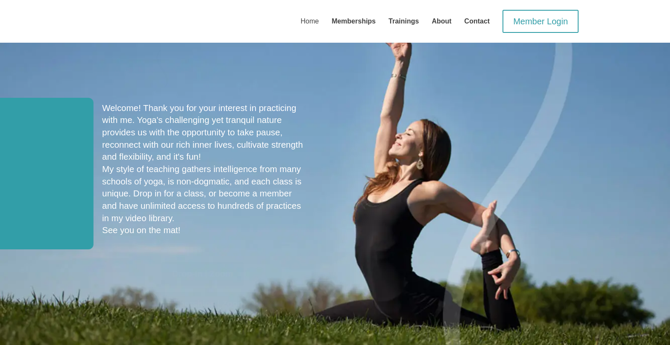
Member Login (540, 21)
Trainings (403, 21)
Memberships (354, 21)
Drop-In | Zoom (202, 273)
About (441, 21)
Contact (477, 21)
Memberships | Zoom (202, 303)
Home (309, 21)
